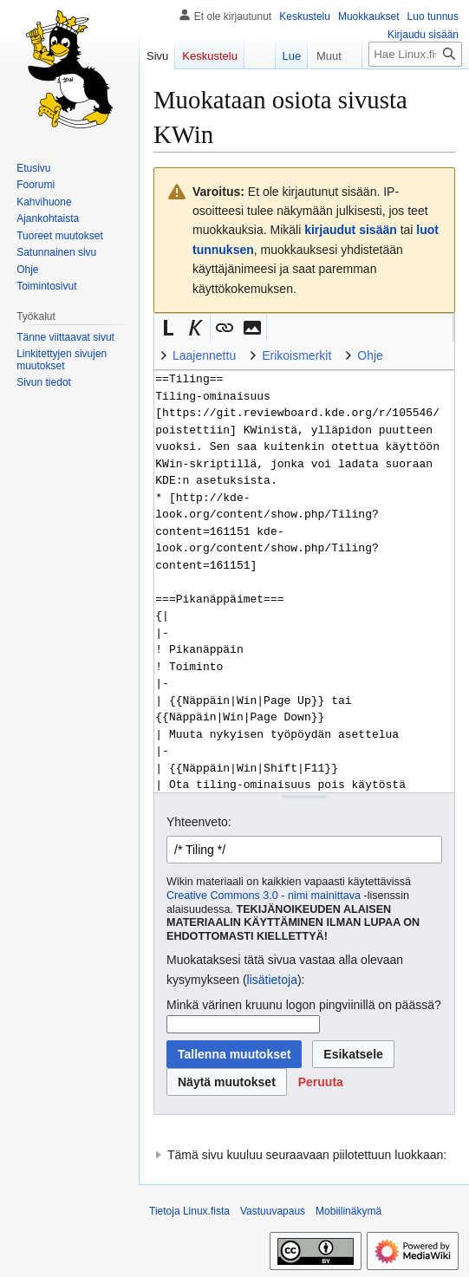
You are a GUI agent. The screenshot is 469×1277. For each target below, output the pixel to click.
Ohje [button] (370, 355)
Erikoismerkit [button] (296, 355)
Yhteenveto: (198, 822)
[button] (168, 328)
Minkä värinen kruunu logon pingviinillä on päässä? (303, 1005)
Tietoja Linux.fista (189, 1211)
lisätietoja (272, 980)
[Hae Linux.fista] (415, 54)
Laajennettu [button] (204, 355)
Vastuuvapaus (272, 1211)
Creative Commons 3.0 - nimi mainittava (263, 895)
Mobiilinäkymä (348, 1211)
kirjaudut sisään (350, 230)
